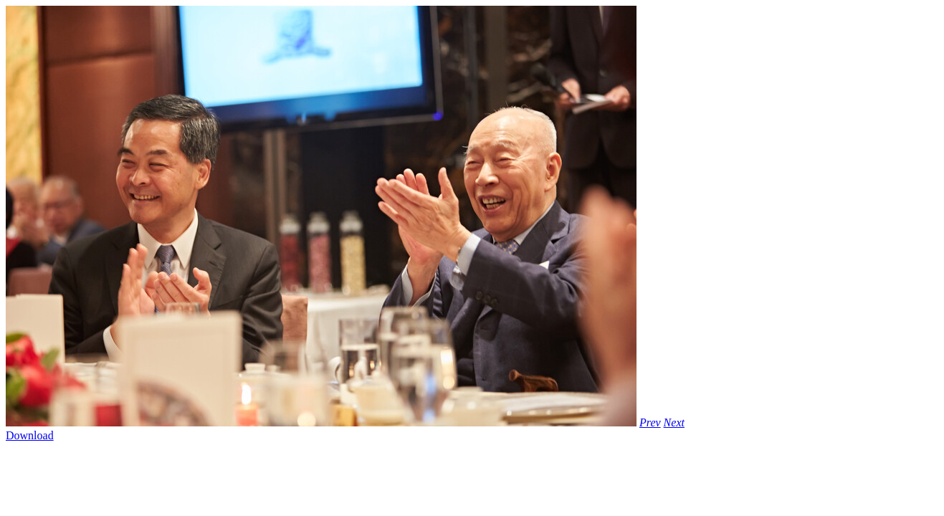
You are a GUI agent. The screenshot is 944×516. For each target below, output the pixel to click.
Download (30, 435)
